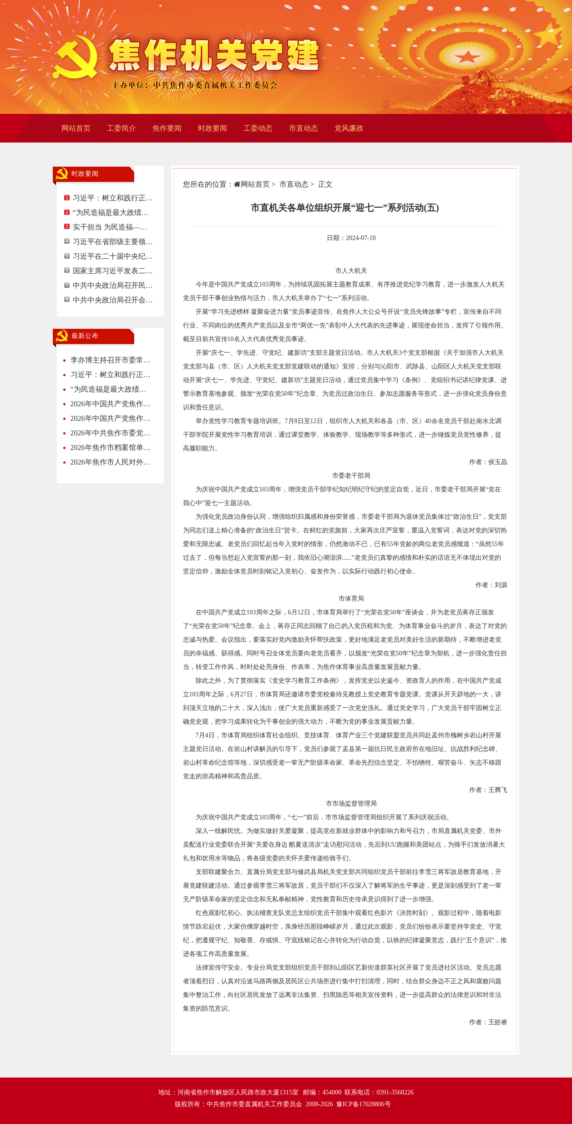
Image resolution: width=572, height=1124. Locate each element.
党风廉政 (349, 128)
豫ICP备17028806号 (363, 1104)
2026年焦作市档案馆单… (111, 447)
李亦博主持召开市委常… (111, 360)
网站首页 (76, 128)
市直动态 (303, 128)
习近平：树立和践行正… (113, 198)
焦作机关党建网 (189, 57)
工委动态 (258, 128)
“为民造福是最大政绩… (111, 212)
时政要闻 (212, 128)
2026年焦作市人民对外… (111, 462)
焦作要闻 (167, 128)
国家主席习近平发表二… (113, 271)
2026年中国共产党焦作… (111, 404)
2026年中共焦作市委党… (111, 433)
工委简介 (121, 128)
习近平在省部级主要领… (113, 241)
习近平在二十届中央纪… (113, 256)
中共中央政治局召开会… (113, 300)
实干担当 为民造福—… (110, 227)
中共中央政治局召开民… (113, 285)
